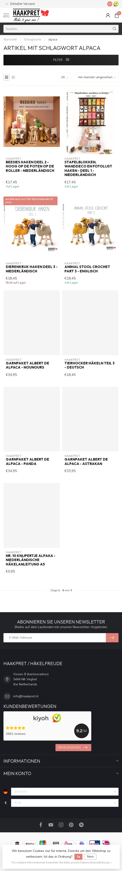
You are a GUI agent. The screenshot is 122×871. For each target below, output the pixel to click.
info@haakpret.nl (26, 696)
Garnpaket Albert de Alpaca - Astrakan (86, 461)
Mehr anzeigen (72, 747)
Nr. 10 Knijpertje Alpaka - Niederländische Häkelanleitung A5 (30, 560)
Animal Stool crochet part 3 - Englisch (87, 269)
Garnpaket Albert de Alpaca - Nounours (27, 365)
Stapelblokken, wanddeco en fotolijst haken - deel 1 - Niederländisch (88, 168)
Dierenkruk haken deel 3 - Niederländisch (32, 269)
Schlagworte (32, 39)
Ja (78, 856)
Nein (90, 856)
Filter (61, 60)
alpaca (52, 39)
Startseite (10, 39)
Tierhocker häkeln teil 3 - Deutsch (89, 365)
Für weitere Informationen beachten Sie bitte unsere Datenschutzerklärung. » (62, 862)
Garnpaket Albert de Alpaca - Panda (27, 461)
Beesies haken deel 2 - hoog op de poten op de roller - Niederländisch (30, 166)
